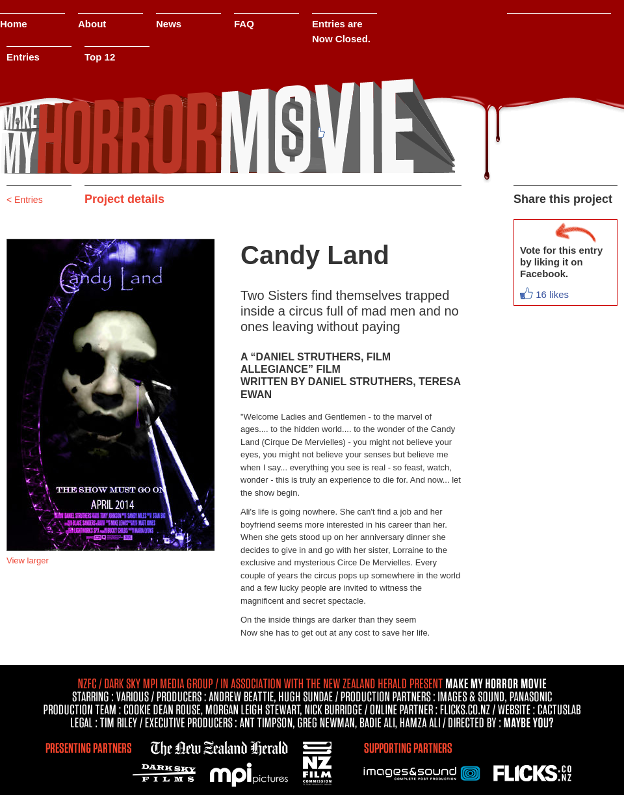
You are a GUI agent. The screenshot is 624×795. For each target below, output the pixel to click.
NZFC (318, 760)
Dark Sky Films (167, 772)
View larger (27, 560)
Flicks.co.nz (533, 772)
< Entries (24, 200)
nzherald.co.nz (217, 746)
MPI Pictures (250, 775)
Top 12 (99, 56)
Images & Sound (422, 772)
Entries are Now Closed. (341, 31)
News (168, 23)
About (92, 23)
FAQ (244, 23)
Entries (23, 56)
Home (13, 23)
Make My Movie (227, 127)
